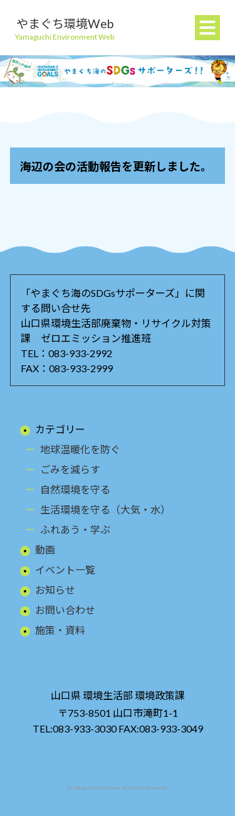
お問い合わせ (65, 610)
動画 (45, 550)
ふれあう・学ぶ (75, 529)
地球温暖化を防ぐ (80, 449)
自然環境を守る (75, 489)
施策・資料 (60, 630)
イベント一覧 (65, 570)
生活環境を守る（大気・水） (105, 509)
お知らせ (55, 590)
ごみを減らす (70, 469)
